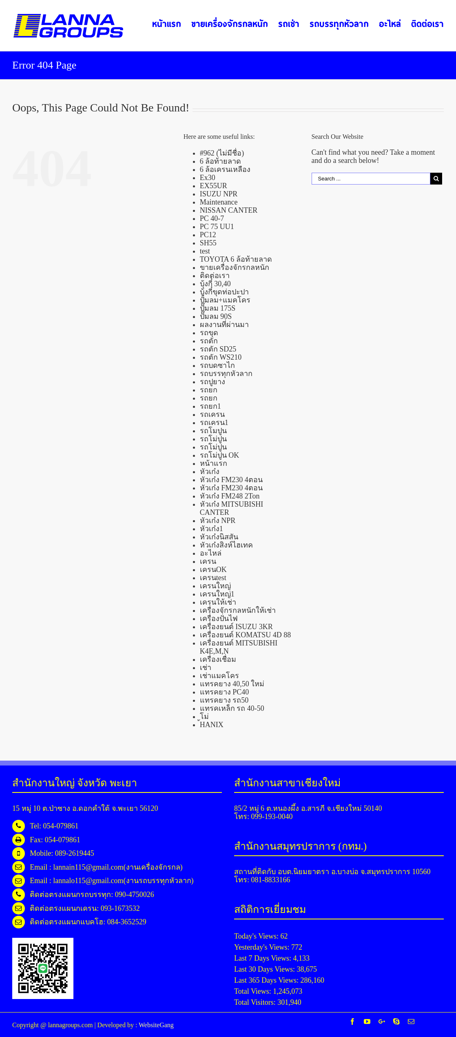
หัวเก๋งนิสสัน (219, 537)
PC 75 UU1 (217, 227)
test (205, 251)
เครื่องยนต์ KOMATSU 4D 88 (245, 635)
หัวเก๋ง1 (211, 529)
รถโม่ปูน (213, 439)
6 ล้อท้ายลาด (220, 161)
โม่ (204, 716)
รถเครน (212, 414)
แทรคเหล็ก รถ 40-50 (232, 708)
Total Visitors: (255, 1002)
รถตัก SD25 (218, 349)
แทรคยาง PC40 (224, 692)
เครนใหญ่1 (217, 594)
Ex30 (207, 178)
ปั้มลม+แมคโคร (225, 300)
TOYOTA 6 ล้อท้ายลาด (236, 259)
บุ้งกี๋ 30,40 (215, 284)
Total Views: (253, 991)
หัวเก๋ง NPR (218, 520)
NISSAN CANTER (229, 210)
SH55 (208, 243)
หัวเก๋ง (209, 471)
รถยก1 (210, 406)
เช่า (205, 667)
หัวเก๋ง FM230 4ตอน (231, 480)
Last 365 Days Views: (267, 980)
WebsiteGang (156, 1024)
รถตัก (209, 341)
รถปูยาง (212, 382)
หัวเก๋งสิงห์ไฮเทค (226, 545)
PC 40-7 (212, 218)
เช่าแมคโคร (219, 676)
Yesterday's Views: (262, 947)
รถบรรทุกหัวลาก (226, 373)
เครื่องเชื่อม (218, 659)
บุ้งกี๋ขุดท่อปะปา (224, 292)
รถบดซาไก (217, 365)
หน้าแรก (213, 463)
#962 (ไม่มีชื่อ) (222, 153)
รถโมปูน (213, 431)
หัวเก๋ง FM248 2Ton (230, 496)
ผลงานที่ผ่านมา (224, 324)
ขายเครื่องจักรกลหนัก (234, 267)
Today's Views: (257, 936)
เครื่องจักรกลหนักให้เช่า (238, 610)
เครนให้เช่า (218, 602)
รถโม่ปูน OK (219, 455)
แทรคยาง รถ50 (224, 700)
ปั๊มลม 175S (218, 308)
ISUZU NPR (219, 194)
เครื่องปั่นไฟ (219, 618)
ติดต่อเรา (215, 275)
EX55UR (213, 186)
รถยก (208, 390)
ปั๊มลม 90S (216, 316)
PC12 (208, 235)
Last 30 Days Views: (265, 969)
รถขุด (209, 333)
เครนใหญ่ (215, 586)
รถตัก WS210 (221, 357)
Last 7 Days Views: (263, 958)
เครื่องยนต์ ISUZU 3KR (236, 627)
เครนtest (213, 578)
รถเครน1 (214, 422)
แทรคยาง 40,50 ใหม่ (232, 684)
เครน (208, 561)
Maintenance (219, 202)
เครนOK (213, 569)
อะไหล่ (210, 553)
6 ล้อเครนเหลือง (225, 169)
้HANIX (212, 725)
